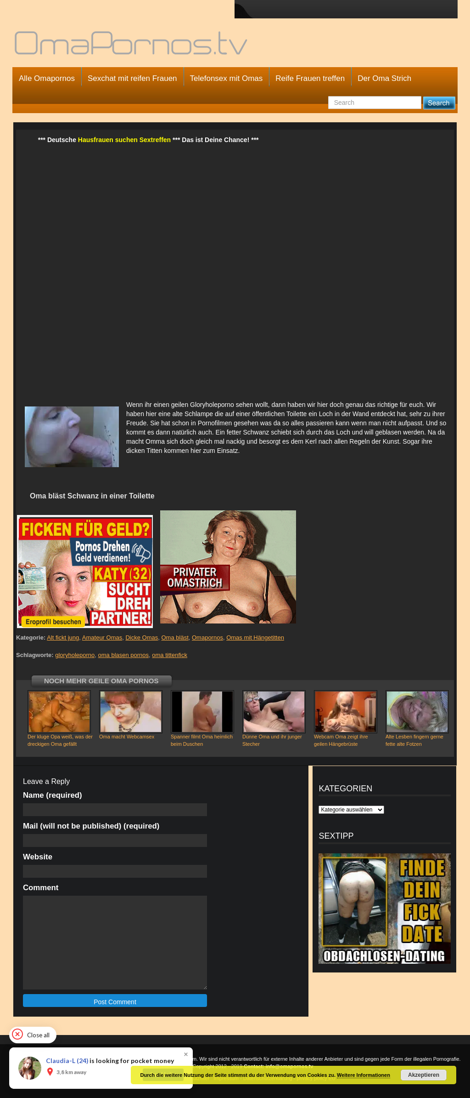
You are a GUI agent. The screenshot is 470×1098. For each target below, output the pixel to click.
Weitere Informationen (363, 1075)
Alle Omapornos (47, 78)
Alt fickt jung (63, 637)
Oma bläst (175, 637)
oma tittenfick (169, 655)
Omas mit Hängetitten (255, 637)
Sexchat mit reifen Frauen (132, 78)
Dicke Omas (141, 637)
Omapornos (207, 637)
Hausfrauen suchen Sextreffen (124, 139)
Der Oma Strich (384, 78)
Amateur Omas (102, 637)
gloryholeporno (75, 655)
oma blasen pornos (123, 655)
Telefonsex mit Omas (226, 78)
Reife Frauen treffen (310, 78)
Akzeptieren (423, 1075)
